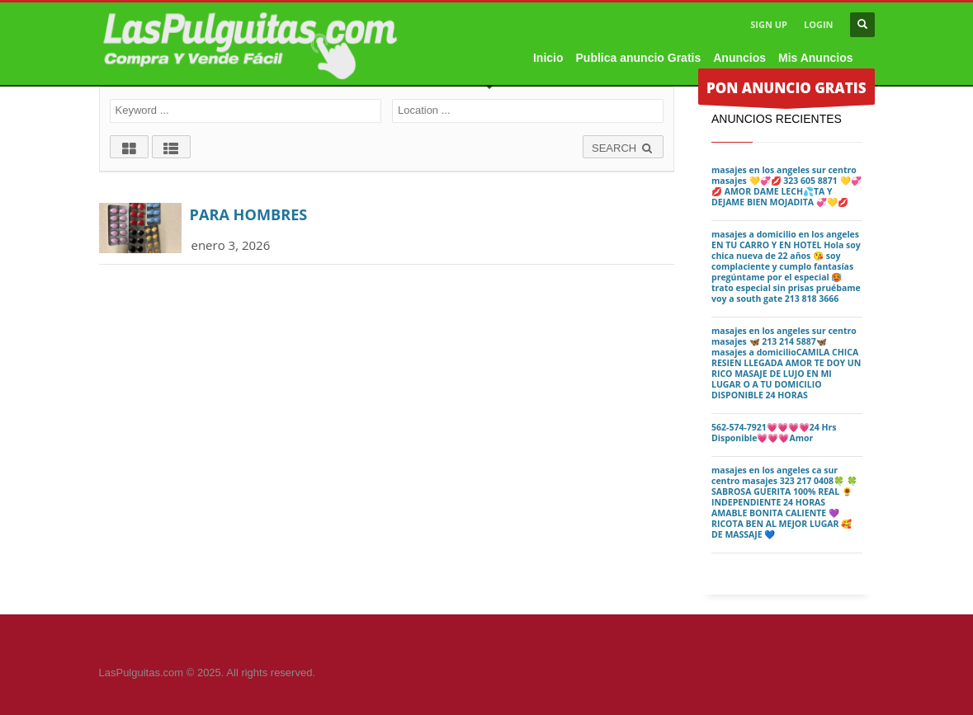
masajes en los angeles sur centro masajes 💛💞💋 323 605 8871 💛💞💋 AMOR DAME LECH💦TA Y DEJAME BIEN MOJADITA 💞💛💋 (786, 186)
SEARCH (623, 148)
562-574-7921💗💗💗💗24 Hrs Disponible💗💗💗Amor (774, 432)
